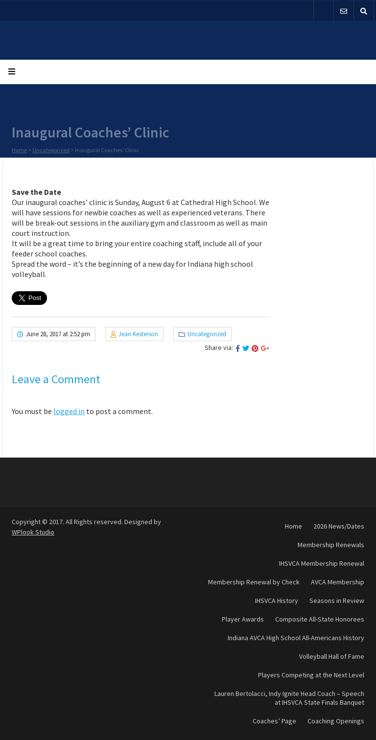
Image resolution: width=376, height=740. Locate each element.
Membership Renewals (331, 544)
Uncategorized (51, 150)
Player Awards (243, 619)
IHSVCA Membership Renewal (321, 563)
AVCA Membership (337, 582)
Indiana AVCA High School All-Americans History (296, 637)
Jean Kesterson (138, 334)
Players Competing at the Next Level (311, 675)
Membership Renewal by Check (254, 582)
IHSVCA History (276, 600)
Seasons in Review (336, 600)
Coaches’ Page (274, 721)
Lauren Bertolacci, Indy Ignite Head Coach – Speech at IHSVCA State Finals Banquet (289, 698)
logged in (69, 411)
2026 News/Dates (338, 526)
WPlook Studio (33, 532)
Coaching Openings (335, 721)
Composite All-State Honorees (319, 619)
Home (19, 150)
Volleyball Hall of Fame (331, 656)
